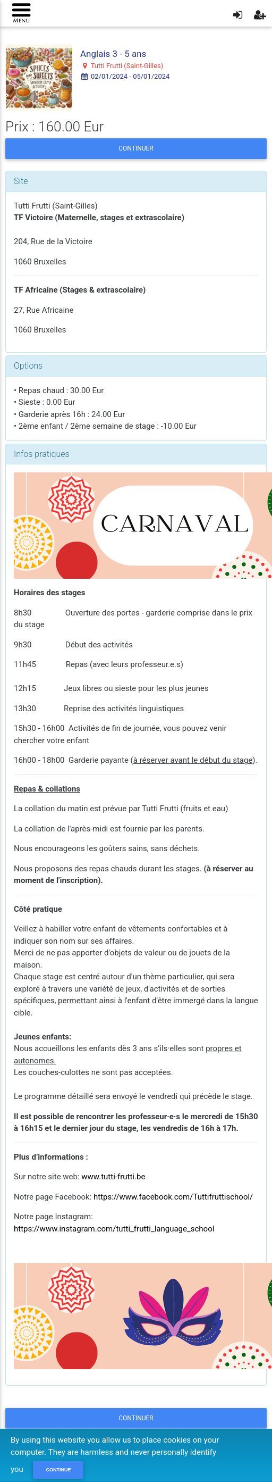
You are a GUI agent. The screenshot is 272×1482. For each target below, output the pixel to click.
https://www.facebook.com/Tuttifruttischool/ (173, 1197)
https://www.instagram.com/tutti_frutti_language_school (114, 1229)
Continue (58, 1469)
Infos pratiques (42, 454)
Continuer (135, 148)
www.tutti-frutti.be (113, 1176)
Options (28, 366)
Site (21, 181)
